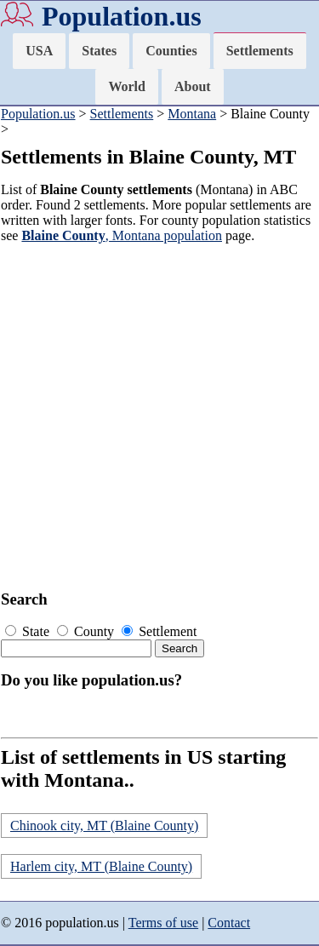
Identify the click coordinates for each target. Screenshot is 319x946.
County (87, 631)
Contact (229, 922)
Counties (171, 50)
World (126, 86)
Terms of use (163, 922)
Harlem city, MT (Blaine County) (101, 866)
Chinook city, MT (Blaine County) (104, 825)
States (99, 50)
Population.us (122, 16)
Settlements (259, 50)
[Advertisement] (159, 416)
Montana (192, 113)
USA (39, 50)
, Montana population (121, 235)
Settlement (159, 631)
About (192, 86)
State (29, 631)
